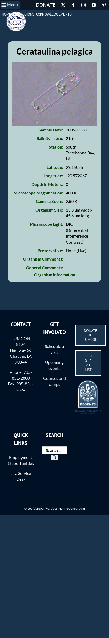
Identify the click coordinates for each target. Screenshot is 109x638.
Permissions (23, 14)
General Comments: (44, 267)
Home (6, 14)
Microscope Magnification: (38, 192)
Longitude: (53, 175)
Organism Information (54, 274)
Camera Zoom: (49, 201)
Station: (56, 146)
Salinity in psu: (50, 138)
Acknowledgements (54, 14)
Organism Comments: (43, 258)
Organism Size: (49, 209)
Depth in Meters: (47, 184)
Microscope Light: (46, 224)
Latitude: (55, 167)
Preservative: (50, 250)
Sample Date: (51, 129)
